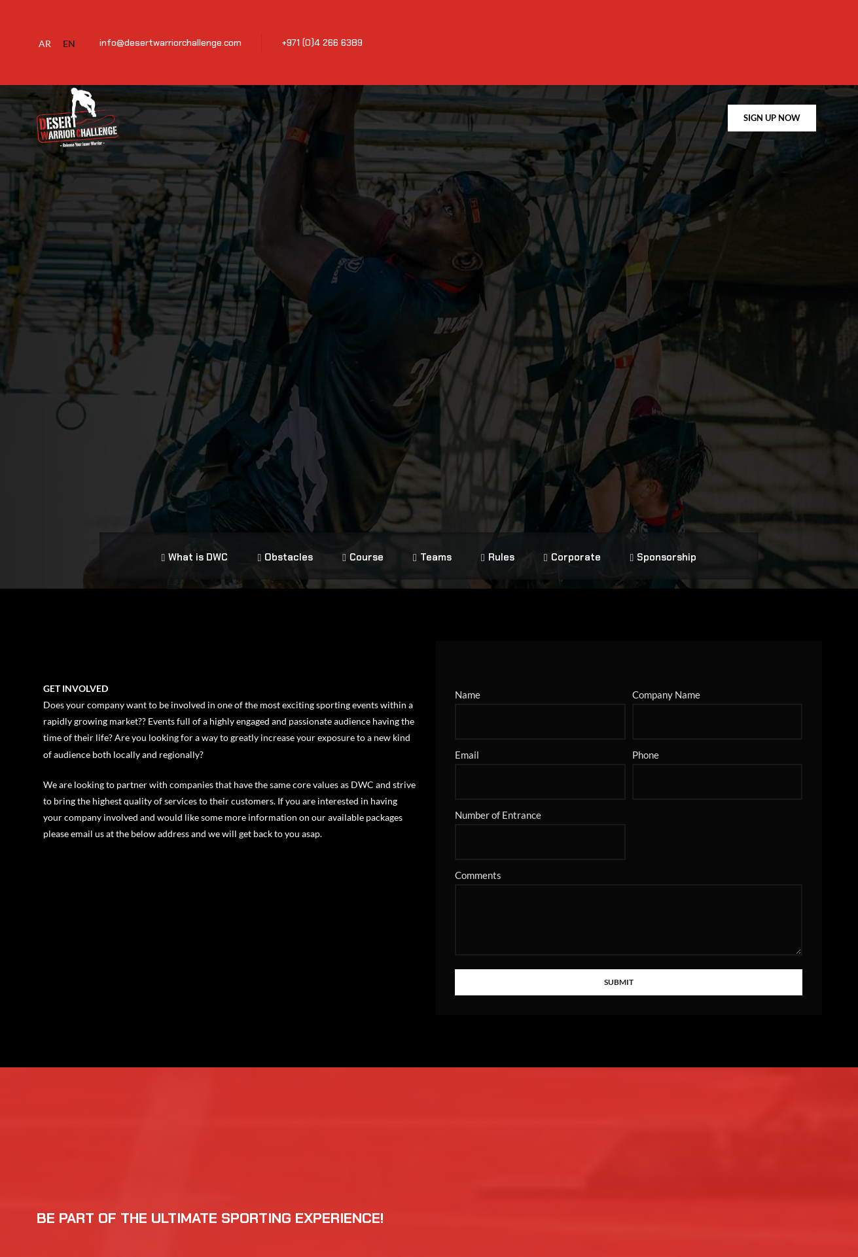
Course (363, 545)
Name (467, 674)
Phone (645, 734)
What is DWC (195, 545)
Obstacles (285, 545)
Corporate (572, 545)
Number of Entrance (498, 795)
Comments (478, 855)
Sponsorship (663, 545)
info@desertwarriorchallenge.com (170, 42)
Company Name (666, 674)
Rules (497, 545)
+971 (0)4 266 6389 (322, 42)
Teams (432, 545)
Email (467, 734)
